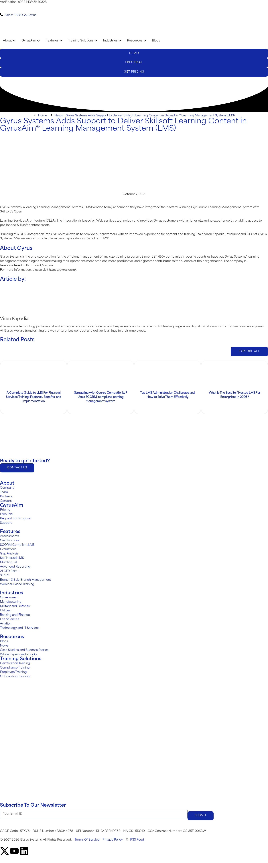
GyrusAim (11, 505)
